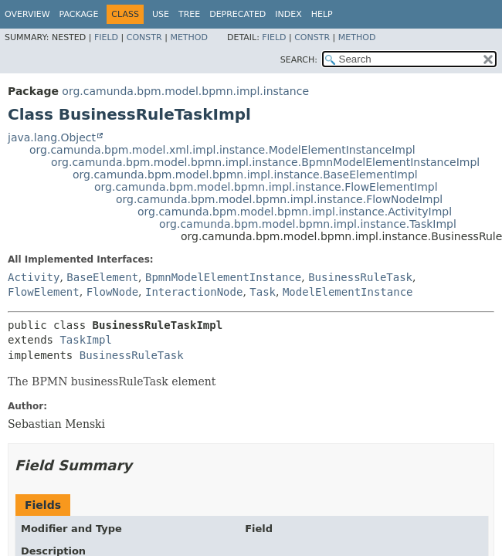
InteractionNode (194, 292)
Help (322, 14)
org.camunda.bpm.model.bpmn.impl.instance (185, 91)
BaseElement (102, 277)
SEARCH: (298, 60)
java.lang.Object (52, 137)
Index (288, 14)
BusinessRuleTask (360, 277)
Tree (189, 14)
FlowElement (44, 292)
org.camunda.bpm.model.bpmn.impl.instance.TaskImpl (307, 224)
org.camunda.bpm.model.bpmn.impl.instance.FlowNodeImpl (279, 199)
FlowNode (112, 292)
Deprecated (237, 14)
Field (106, 37)
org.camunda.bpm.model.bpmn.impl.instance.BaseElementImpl (245, 174)
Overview (27, 14)
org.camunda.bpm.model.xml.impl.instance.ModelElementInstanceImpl (222, 150)
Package (79, 14)
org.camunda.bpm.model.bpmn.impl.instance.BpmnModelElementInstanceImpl (265, 162)
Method (189, 37)
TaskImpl (85, 340)
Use (160, 14)
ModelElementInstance (348, 292)
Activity (33, 277)
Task (262, 292)
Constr (144, 37)
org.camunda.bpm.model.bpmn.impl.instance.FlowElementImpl (266, 187)
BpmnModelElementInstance (223, 277)
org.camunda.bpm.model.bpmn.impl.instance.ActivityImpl (294, 211)
